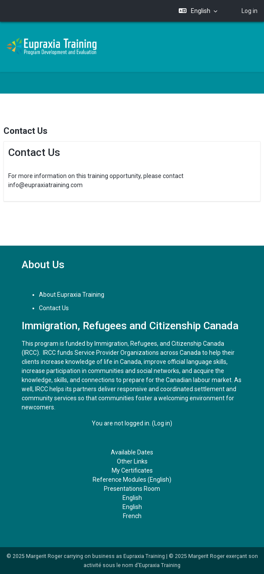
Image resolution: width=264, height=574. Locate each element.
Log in (249, 10)
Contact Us (54, 308)
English (132, 497)
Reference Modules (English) (132, 479)
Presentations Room (132, 488)
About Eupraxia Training (71, 294)
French (132, 515)
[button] (198, 11)
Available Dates (132, 452)
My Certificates (132, 470)
